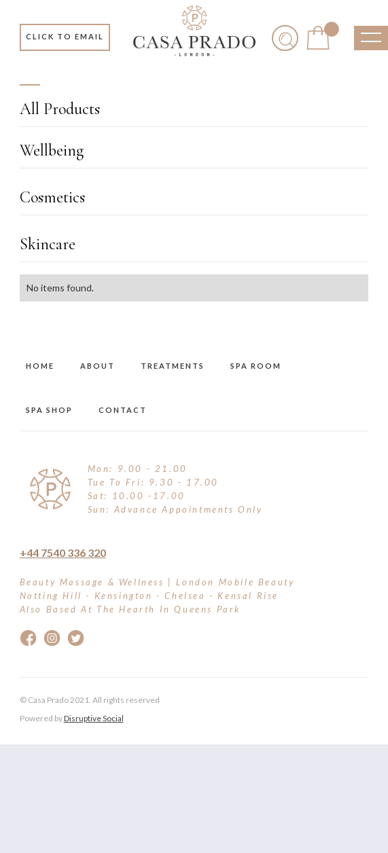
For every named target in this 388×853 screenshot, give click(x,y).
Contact (123, 409)
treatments (173, 365)
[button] (317, 38)
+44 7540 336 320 (63, 552)
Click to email (65, 36)
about (97, 365)
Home (40, 365)
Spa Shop (49, 409)
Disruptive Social (94, 718)
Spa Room (255, 365)
